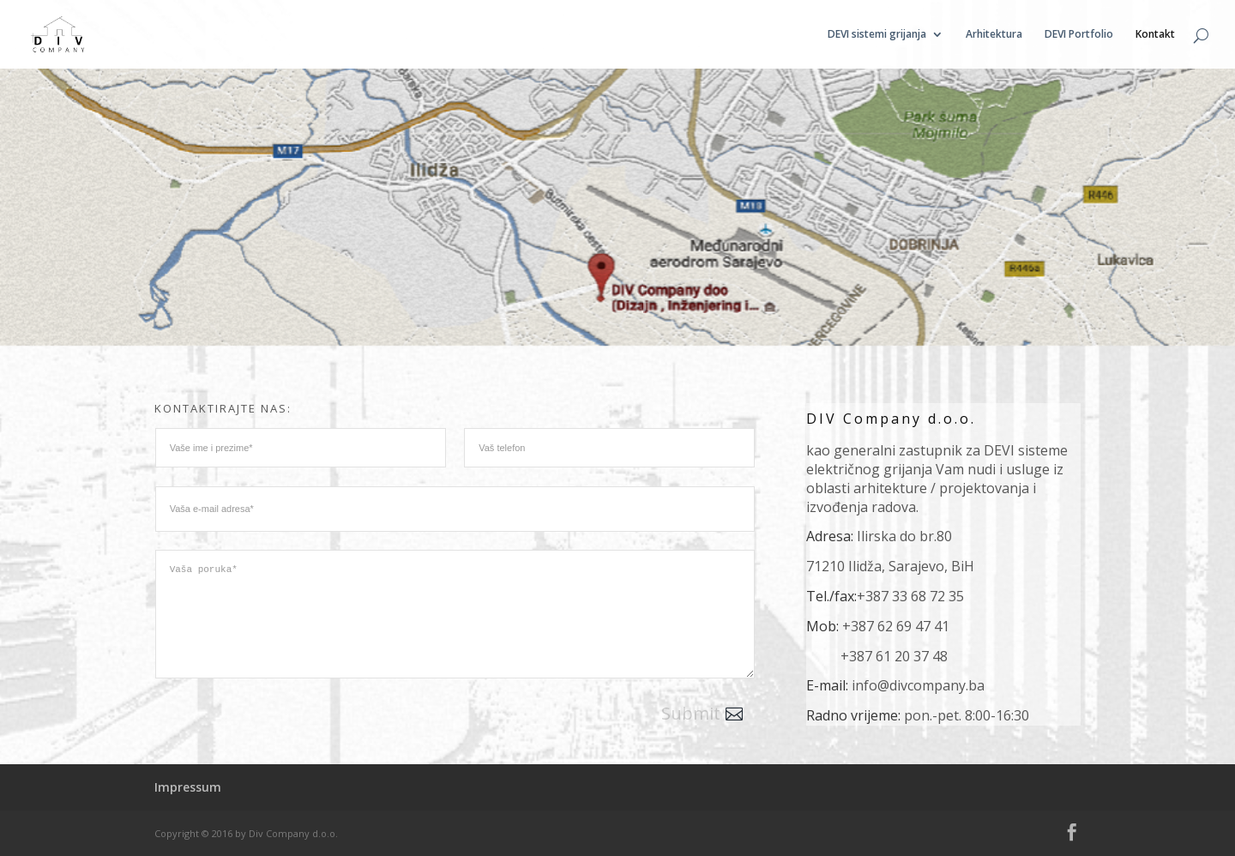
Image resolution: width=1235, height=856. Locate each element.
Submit (690, 713)
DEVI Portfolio (1079, 34)
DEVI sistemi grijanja (877, 34)
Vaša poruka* (455, 614)
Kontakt (1155, 34)
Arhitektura (994, 34)
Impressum (187, 787)
